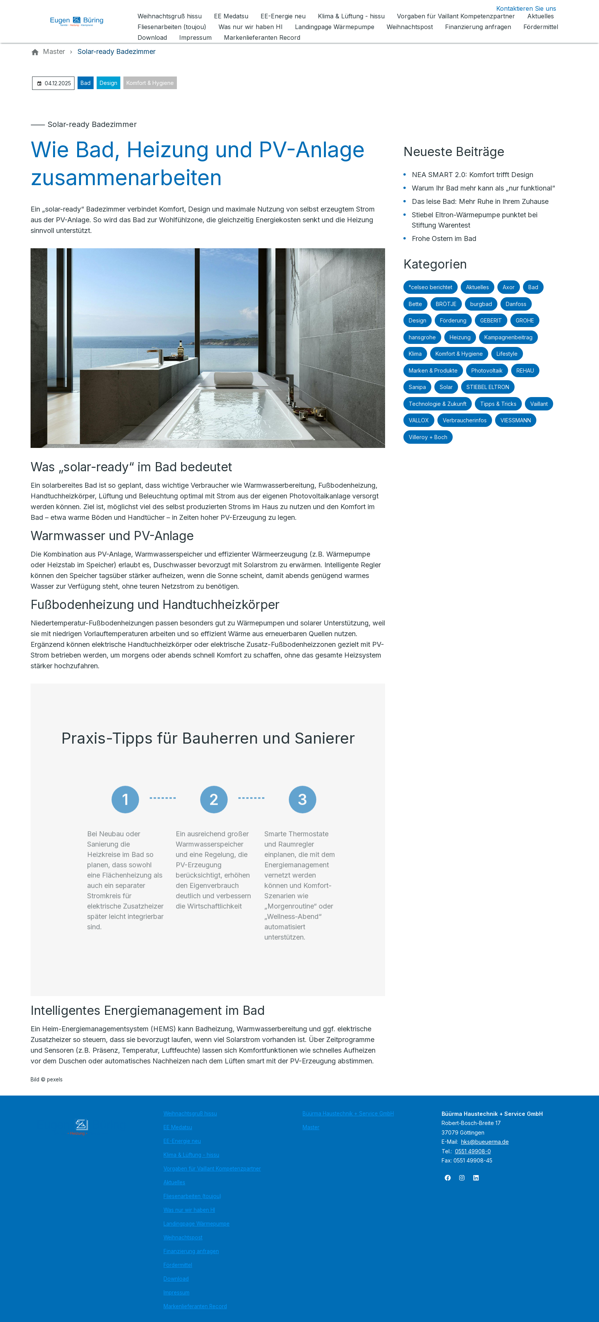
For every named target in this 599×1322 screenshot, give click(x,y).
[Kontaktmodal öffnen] (520, 8)
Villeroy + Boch (428, 437)
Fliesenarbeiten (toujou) (192, 1196)
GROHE (525, 320)
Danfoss (516, 304)
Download (176, 1279)
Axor (509, 287)
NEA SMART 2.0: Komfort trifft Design (472, 175)
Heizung (460, 337)
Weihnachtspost (183, 1237)
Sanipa (417, 387)
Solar (446, 387)
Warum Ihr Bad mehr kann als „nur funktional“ (483, 188)
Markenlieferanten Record (195, 1306)
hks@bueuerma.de (485, 1141)
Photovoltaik (487, 370)
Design (108, 83)
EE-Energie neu (182, 1141)
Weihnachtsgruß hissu (190, 1113)
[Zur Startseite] (82, 21)
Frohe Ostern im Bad (444, 238)
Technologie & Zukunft (437, 404)
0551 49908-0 (473, 1151)
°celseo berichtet (430, 287)
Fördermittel (178, 1265)
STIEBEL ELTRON (487, 387)
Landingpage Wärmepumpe (197, 1224)
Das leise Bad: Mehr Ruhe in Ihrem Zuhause (480, 201)
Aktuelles (477, 287)
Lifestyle (507, 353)
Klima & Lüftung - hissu (191, 1155)
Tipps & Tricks (498, 404)
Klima (415, 353)
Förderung (453, 320)
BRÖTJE (446, 304)
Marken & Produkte (433, 370)
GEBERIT (491, 320)
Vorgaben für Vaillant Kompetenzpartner (212, 1169)
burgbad (481, 304)
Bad (86, 83)
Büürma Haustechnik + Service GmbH (348, 1113)
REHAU (525, 370)
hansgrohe (422, 337)
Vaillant (539, 404)
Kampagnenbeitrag (508, 337)
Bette (415, 304)
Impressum (176, 1292)
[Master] (54, 51)
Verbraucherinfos (465, 420)
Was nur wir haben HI (189, 1210)
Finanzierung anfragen (191, 1251)
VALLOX (419, 420)
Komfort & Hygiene (150, 83)
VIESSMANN (515, 420)
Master (311, 1127)
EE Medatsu (178, 1127)
